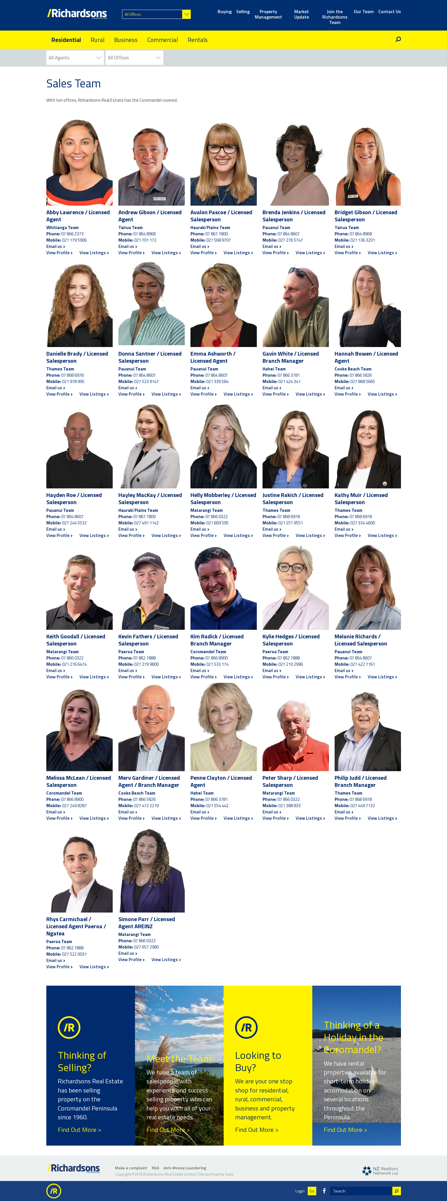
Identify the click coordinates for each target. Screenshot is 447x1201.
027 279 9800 (146, 664)
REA (155, 1168)
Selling (243, 12)
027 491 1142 (146, 523)
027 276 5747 (290, 240)
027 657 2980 (146, 947)
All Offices (133, 14)
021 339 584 (217, 381)
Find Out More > (79, 1129)
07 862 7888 (144, 658)
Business (126, 39)
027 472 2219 (146, 805)
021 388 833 (289, 805)
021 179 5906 (74, 240)
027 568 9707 (218, 240)
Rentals (198, 39)
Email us (55, 246)
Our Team (364, 12)
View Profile (59, 252)
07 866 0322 (216, 516)
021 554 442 (217, 805)
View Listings (94, 252)
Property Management (268, 14)
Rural (97, 39)
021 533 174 (217, 664)
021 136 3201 (362, 240)
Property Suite (221, 1174)
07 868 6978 (72, 375)
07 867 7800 (216, 233)
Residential (66, 39)
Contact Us (389, 12)
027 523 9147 (146, 381)
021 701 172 (145, 240)
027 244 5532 (74, 523)
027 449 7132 (362, 805)
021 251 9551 (290, 523)
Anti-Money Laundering (185, 1168)
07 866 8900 (216, 658)
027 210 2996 (290, 664)
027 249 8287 (74, 805)
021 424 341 (289, 381)
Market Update (301, 14)
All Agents (59, 57)
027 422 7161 (362, 664)
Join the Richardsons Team (334, 14)
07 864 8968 (144, 233)
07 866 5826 (360, 375)
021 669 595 (217, 523)
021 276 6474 (74, 664)
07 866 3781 (288, 375)
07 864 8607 (288, 233)
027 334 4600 (362, 523)
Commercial (162, 39)
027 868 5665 (362, 381)
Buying (225, 12)
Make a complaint (131, 1168)
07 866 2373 (72, 233)
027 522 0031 (74, 954)
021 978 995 (73, 381)
